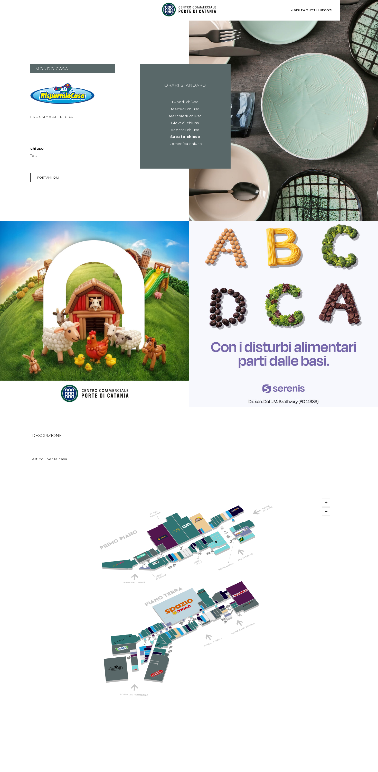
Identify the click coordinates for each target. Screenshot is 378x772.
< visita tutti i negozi (312, 10)
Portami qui (48, 177)
